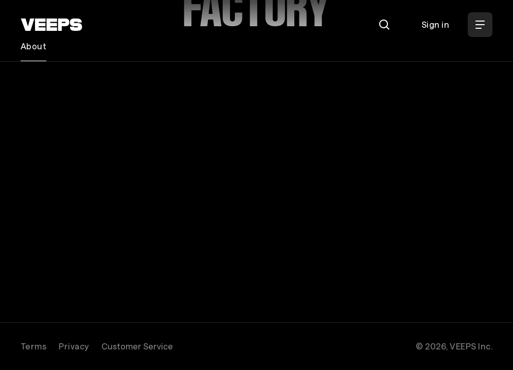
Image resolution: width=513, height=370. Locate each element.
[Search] (384, 24)
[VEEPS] (51, 24)
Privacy (74, 346)
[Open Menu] (480, 24)
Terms (33, 346)
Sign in (435, 24)
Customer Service (137, 346)
